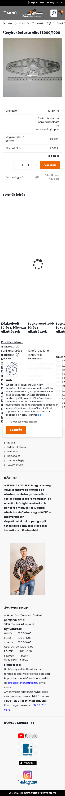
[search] (53, 13)
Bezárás (16, 430)
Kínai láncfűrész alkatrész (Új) (12, 344)
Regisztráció (56, 2)
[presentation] (4, 258)
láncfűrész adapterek (35, 357)
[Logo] (32, 13)
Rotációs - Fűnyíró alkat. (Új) (35, 23)
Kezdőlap (8, 23)
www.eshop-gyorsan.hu (40, 792)
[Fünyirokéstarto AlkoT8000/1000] (32, 68)
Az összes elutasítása (23, 421)
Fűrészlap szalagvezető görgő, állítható (32, 259)
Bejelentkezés (37, 2)
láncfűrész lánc (38, 351)
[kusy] (22, 165)
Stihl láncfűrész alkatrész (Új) (11, 353)
